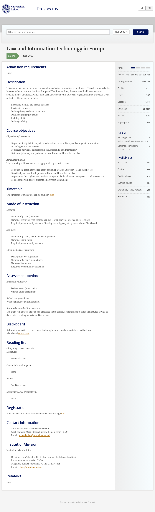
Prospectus (47, 9)
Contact (91, 502)
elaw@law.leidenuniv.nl (30, 467)
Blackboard (24, 333)
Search (140, 32)
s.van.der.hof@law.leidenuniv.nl (34, 435)
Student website (67, 502)
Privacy (81, 502)
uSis (52, 195)
